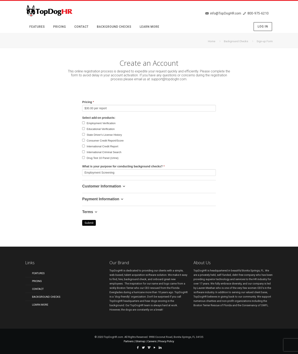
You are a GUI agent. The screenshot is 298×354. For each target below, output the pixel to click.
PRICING (37, 281)
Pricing (88, 102)
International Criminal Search (101, 152)
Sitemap (140, 341)
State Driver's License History (102, 134)
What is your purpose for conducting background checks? (123, 166)
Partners (128, 341)
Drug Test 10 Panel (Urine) (100, 158)
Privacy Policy (166, 341)
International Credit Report (100, 146)
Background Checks (236, 41)
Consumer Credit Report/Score (103, 140)
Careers (151, 341)
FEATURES (38, 273)
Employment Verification (98, 123)
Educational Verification (98, 129)
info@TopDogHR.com (225, 13)
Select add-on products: (98, 117)
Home (211, 41)
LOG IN (263, 26)
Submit (89, 222)
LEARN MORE (40, 304)
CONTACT (38, 288)
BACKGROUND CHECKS (46, 296)
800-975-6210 (258, 13)
